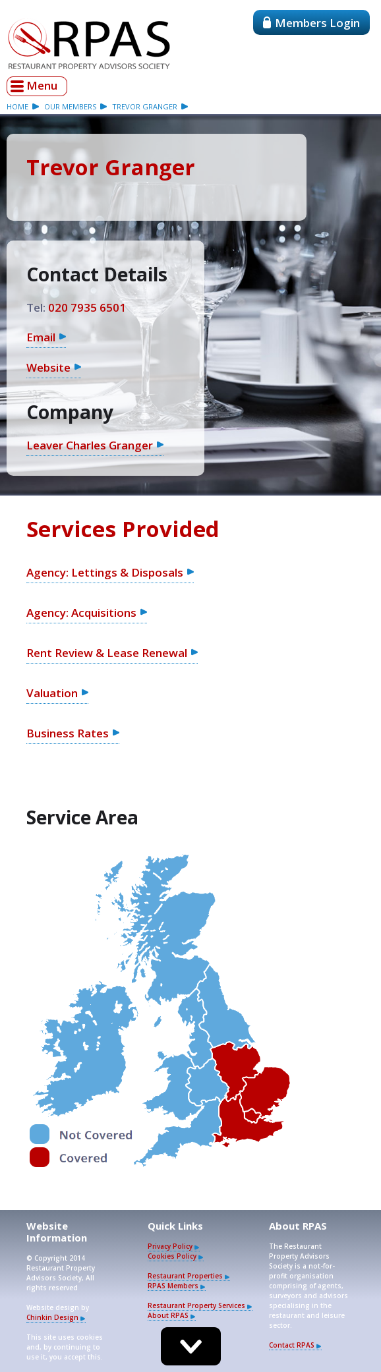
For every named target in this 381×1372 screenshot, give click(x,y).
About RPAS (168, 1315)
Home (17, 106)
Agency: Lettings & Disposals (104, 572)
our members (70, 106)
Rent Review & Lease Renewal (106, 652)
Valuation (52, 692)
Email (40, 337)
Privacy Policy (170, 1246)
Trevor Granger (144, 106)
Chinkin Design (52, 1317)
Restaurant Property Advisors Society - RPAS (89, 43)
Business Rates (67, 733)
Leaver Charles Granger (89, 445)
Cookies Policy (172, 1256)
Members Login (311, 22)
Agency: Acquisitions (81, 612)
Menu (41, 85)
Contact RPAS (291, 1345)
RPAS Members (173, 1285)
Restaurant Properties (185, 1275)
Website (48, 367)
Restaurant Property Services (196, 1305)
